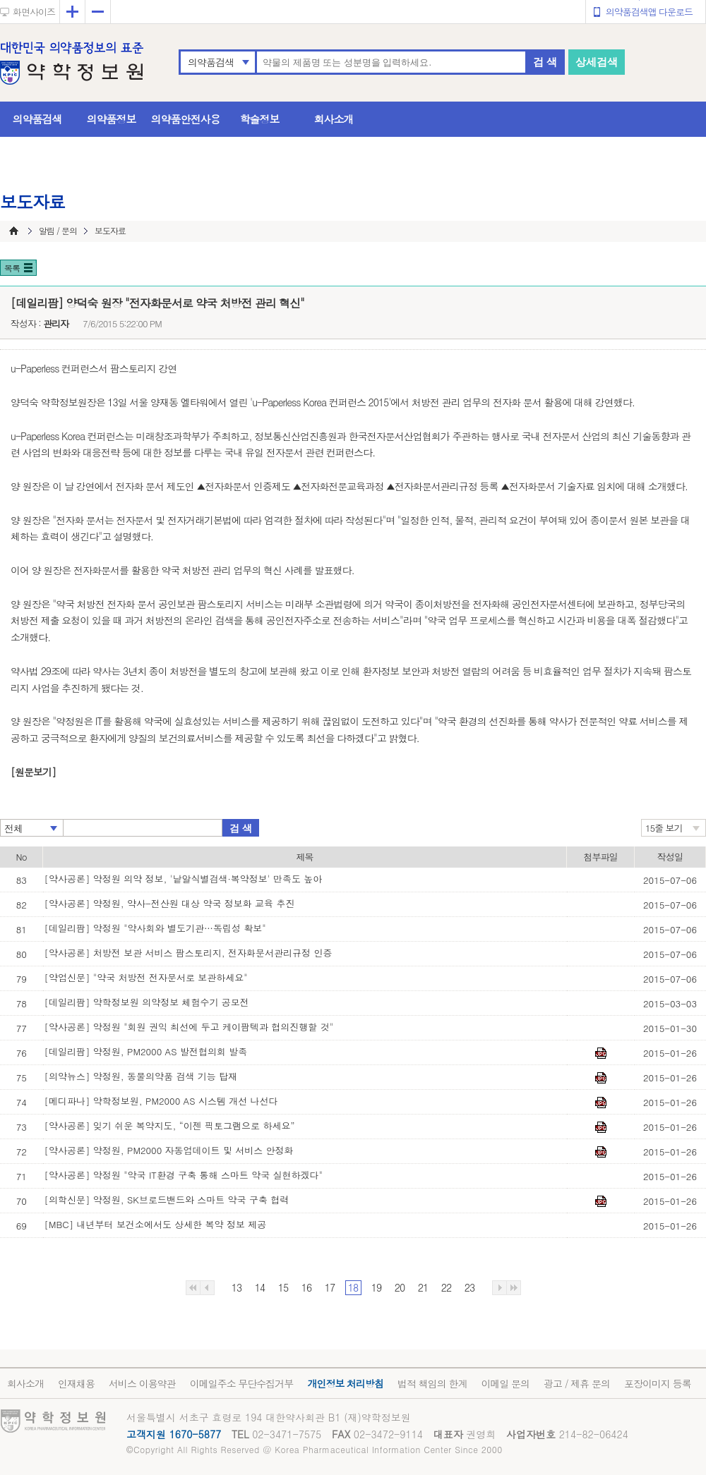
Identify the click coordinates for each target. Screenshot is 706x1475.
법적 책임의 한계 (432, 1383)
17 (330, 1287)
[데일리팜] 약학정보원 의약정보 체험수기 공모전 (146, 1002)
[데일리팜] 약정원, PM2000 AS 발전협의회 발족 (146, 1051)
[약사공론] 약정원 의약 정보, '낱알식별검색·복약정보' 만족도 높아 (183, 879)
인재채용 (76, 1383)
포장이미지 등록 (657, 1383)
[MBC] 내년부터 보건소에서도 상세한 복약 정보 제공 (155, 1224)
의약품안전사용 (185, 118)
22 (446, 1287)
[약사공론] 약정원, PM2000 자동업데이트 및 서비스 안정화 (169, 1150)
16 (306, 1287)
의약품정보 (111, 118)
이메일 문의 (505, 1383)
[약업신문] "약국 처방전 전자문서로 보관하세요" (146, 977)
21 (423, 1287)
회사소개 (334, 118)
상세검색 (596, 62)
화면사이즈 (34, 11)
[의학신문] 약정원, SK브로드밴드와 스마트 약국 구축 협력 (166, 1200)
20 (400, 1287)
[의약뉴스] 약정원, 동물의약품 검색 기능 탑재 (141, 1076)
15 (283, 1287)
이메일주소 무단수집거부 (242, 1383)
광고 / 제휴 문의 (577, 1383)
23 (469, 1287)
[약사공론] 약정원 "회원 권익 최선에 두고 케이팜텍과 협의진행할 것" (189, 1027)
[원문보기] (33, 772)
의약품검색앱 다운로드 (649, 11)
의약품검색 (211, 62)
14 (260, 1287)
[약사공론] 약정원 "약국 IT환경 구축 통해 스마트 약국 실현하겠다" (183, 1175)
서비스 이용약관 (142, 1383)
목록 (12, 268)
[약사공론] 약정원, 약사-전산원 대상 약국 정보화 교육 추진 (169, 903)
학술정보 (260, 118)
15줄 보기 (664, 827)
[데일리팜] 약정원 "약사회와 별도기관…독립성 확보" (155, 928)
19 (376, 1287)
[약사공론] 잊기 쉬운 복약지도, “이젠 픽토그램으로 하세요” (169, 1125)
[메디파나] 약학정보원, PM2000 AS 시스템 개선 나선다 (161, 1101)
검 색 (545, 62)
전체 (13, 828)
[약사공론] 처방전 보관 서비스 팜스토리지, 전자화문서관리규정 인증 (188, 953)
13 (236, 1287)
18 (353, 1287)
